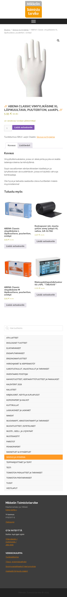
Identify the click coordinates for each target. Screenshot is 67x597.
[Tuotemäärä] (8, 128)
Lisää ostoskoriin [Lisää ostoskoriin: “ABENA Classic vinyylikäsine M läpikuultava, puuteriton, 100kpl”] (15, 305)
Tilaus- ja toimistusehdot (16, 562)
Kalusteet (11, 389)
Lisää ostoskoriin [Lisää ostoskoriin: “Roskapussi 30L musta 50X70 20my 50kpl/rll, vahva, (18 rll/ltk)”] (46, 241)
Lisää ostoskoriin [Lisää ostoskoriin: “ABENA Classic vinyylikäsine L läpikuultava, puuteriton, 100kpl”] (15, 246)
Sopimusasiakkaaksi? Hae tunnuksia (21, 566)
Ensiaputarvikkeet (15, 353)
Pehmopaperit (13, 446)
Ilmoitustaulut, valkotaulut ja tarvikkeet (27, 368)
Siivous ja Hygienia (20, 30)
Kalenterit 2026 (14, 384)
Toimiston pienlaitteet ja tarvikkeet (24, 472)
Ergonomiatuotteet (16, 358)
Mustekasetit (13, 436)
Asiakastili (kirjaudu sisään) (17, 571)
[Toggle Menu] (33, 21)
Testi (8, 467)
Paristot (10, 441)
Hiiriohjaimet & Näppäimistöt (20, 363)
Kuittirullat (12, 405)
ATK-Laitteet (12, 337)
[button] (58, 40)
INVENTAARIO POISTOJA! (17, 374)
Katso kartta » (11, 510)
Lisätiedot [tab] (24, 145)
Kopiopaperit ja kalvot (17, 400)
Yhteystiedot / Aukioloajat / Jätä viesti (12, 542)
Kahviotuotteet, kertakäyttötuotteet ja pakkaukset (32, 379)
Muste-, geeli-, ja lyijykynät (19, 431)
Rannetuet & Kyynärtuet (18, 452)
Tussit (9, 483)
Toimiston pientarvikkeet (19, 477)
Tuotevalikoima (12, 557)
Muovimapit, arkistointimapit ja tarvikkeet (27, 420)
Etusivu (7, 30)
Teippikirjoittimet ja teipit (19, 462)
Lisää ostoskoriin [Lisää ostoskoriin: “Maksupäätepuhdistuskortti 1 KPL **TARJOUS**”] (46, 295)
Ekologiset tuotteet (16, 343)
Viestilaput (11, 488)
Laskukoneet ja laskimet (18, 410)
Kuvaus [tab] (12, 145)
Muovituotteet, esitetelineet (21, 426)
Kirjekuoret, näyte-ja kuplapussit (23, 394)
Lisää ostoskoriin (23, 127)
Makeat (10, 415)
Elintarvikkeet (13, 348)
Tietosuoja (10, 522)
